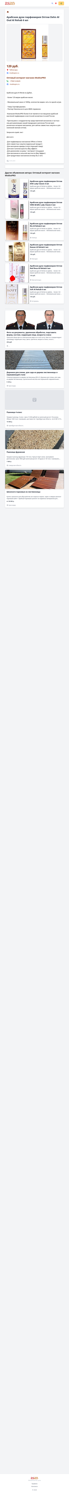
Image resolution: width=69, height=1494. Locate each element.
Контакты (34, 1486)
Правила (34, 1484)
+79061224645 (15, 81)
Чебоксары (13, 70)
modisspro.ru (14, 73)
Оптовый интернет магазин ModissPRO (26, 77)
